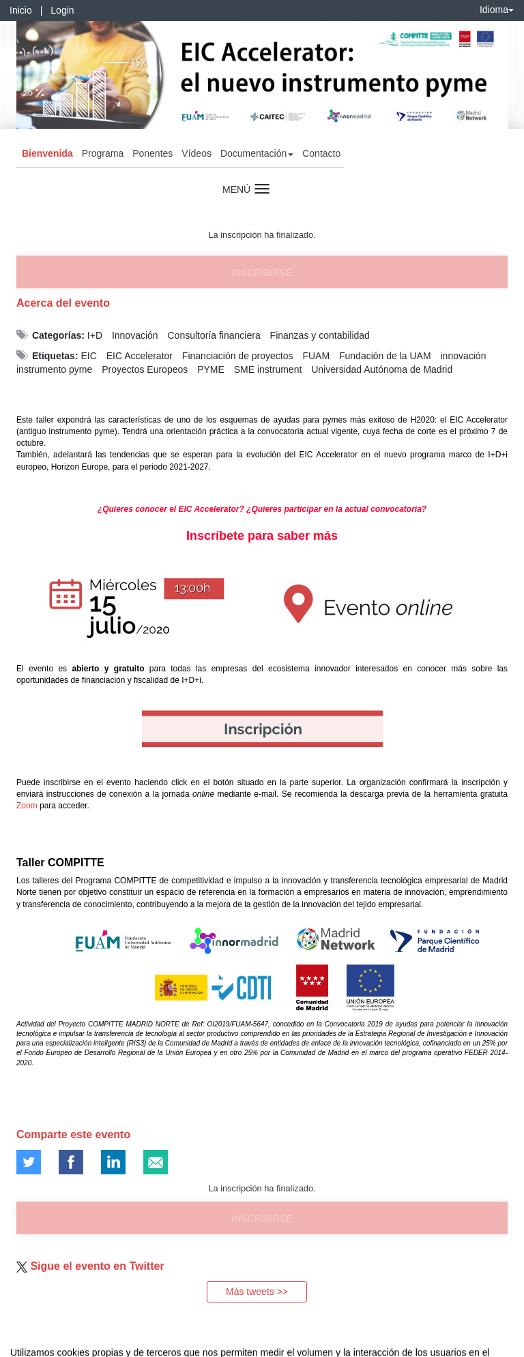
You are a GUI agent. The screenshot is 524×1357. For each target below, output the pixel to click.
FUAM (316, 355)
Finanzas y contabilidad (320, 335)
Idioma (497, 9)
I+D (94, 335)
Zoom (27, 805)
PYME (210, 369)
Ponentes (152, 153)
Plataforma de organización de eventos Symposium (269, 1344)
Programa (102, 153)
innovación (463, 355)
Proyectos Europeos (145, 369)
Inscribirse (261, 272)
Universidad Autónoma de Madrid (381, 369)
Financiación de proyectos (237, 355)
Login (62, 10)
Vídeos (196, 153)
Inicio (21, 10)
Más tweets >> (257, 1291)
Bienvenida (47, 153)
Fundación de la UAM (385, 355)
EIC (88, 355)
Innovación (135, 335)
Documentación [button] (256, 153)
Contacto (321, 153)
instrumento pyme (54, 369)
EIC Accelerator (139, 355)
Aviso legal (21, 1344)
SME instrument (268, 369)
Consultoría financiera (214, 335)
